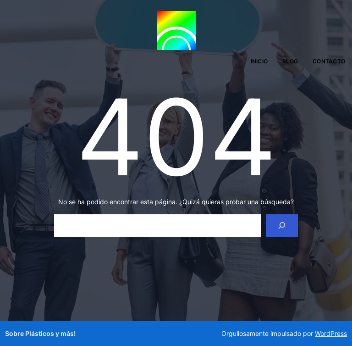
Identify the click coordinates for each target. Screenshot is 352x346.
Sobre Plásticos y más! (40, 333)
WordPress (331, 333)
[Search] (282, 225)
